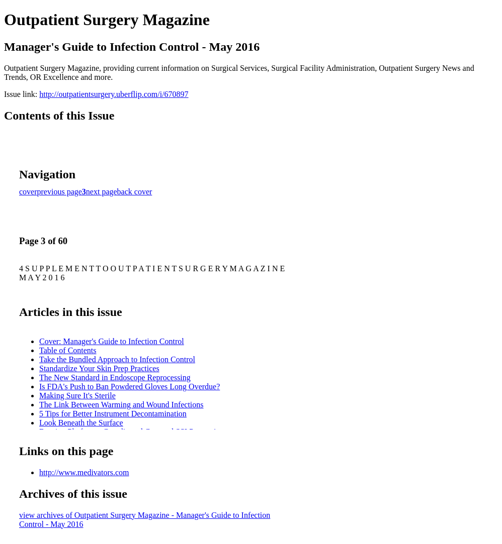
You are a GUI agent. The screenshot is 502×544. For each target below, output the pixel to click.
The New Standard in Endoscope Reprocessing (115, 377)
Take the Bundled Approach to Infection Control (117, 359)
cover (28, 191)
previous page (59, 191)
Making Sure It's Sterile (77, 395)
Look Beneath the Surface (81, 422)
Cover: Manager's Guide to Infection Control (111, 341)
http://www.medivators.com (84, 472)
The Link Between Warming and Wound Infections (121, 404)
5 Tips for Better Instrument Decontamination (113, 413)
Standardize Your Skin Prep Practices (99, 368)
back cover (134, 191)
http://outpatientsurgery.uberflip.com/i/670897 (113, 94)
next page (101, 191)
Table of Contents (68, 350)
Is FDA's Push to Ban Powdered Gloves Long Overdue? (129, 386)
